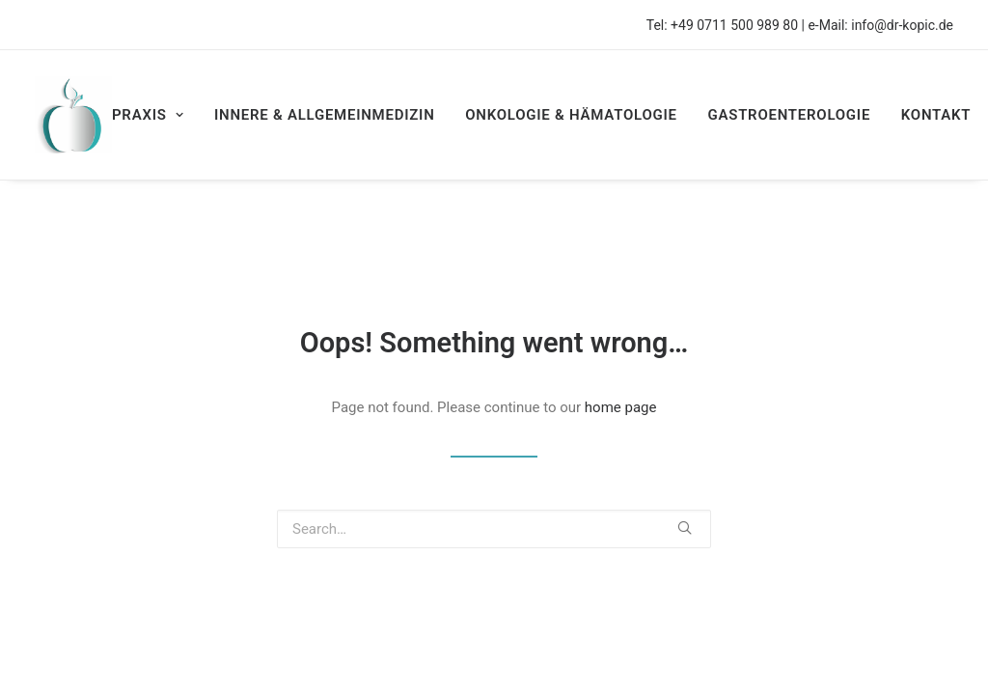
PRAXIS (147, 115)
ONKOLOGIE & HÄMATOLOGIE (570, 115)
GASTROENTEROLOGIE (788, 115)
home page (621, 407)
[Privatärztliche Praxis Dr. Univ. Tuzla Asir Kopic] (73, 114)
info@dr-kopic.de (902, 25)
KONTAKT (936, 115)
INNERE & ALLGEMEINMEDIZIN (324, 115)
